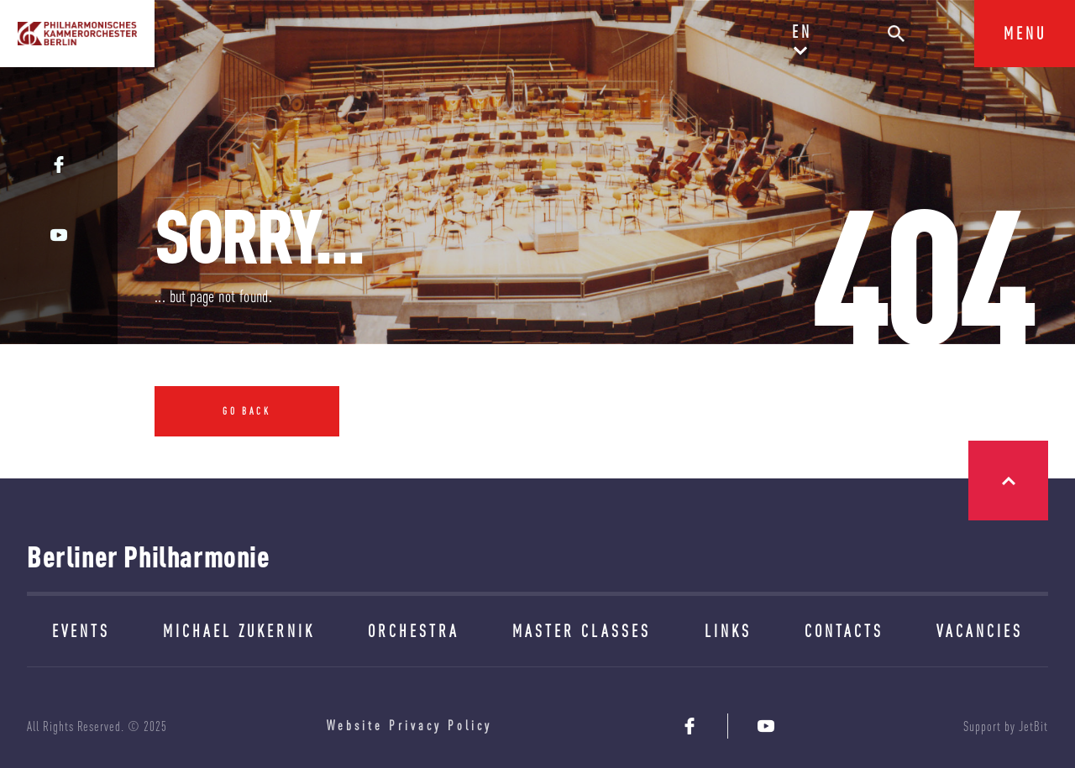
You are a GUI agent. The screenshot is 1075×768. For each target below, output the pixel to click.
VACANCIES (979, 630)
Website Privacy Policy (409, 725)
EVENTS (81, 630)
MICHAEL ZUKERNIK (239, 630)
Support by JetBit (1005, 726)
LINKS (728, 630)
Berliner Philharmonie (148, 556)
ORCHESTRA (413, 630)
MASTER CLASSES (581, 630)
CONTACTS (844, 630)
